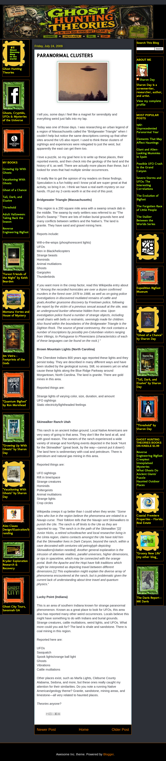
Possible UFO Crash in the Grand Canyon (149, 167)
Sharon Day (147, 79)
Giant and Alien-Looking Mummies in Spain (148, 153)
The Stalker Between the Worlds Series (146, 220)
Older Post (120, 729)
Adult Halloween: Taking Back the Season (14, 217)
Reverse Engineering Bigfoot (15, 230)
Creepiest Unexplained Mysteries (145, 463)
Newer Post (46, 729)
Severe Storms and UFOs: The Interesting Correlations (149, 183)
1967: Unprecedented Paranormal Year (148, 128)
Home (84, 729)
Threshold (9, 207)
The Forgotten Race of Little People (149, 208)
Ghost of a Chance (15, 190)
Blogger (108, 754)
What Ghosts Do (147, 470)
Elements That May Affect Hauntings (149, 140)
